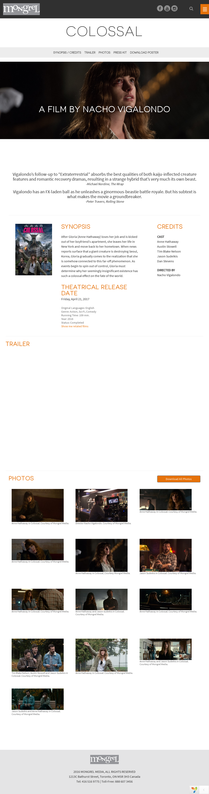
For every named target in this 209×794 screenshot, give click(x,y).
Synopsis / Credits (67, 52)
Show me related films (74, 326)
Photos (104, 52)
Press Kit (120, 52)
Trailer (89, 52)
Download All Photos (179, 479)
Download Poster (144, 52)
